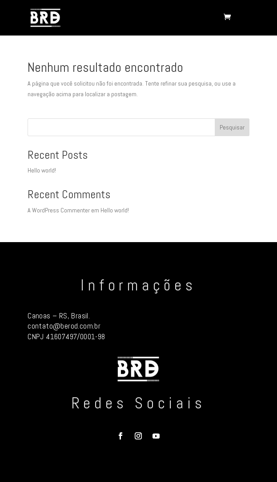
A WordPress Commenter (59, 210)
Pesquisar (232, 127)
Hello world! (42, 170)
